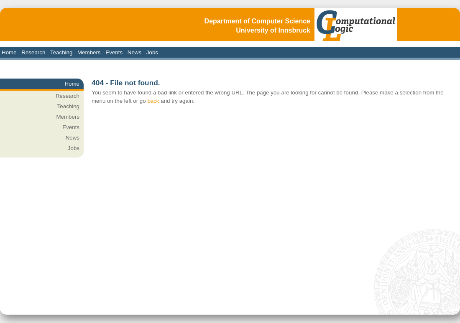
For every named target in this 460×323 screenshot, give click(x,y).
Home (9, 52)
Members (89, 52)
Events (114, 52)
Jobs (152, 52)
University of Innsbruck (273, 30)
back (153, 101)
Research (33, 52)
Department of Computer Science (257, 21)
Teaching (61, 52)
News (134, 52)
